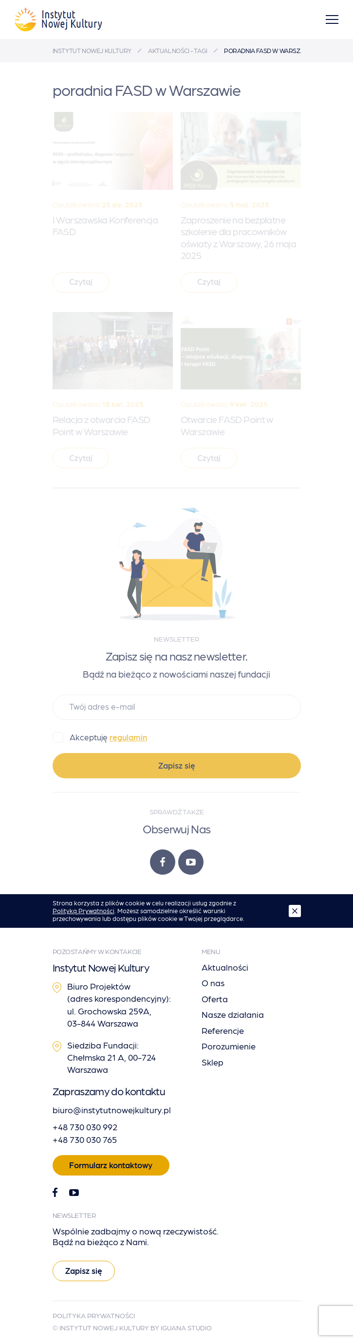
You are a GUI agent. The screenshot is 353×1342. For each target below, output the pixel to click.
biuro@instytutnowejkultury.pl (112, 1109)
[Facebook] (162, 862)
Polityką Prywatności (83, 910)
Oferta (215, 998)
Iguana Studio (186, 1327)
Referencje (223, 1030)
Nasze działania (233, 1014)
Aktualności (225, 967)
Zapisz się (176, 765)
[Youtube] (191, 862)
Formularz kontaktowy (110, 1165)
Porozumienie (229, 1046)
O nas (213, 982)
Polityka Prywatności (94, 1315)
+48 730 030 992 (85, 1126)
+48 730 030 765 (85, 1139)
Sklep (212, 1062)
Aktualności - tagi (177, 50)
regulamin (128, 737)
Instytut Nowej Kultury (92, 50)
